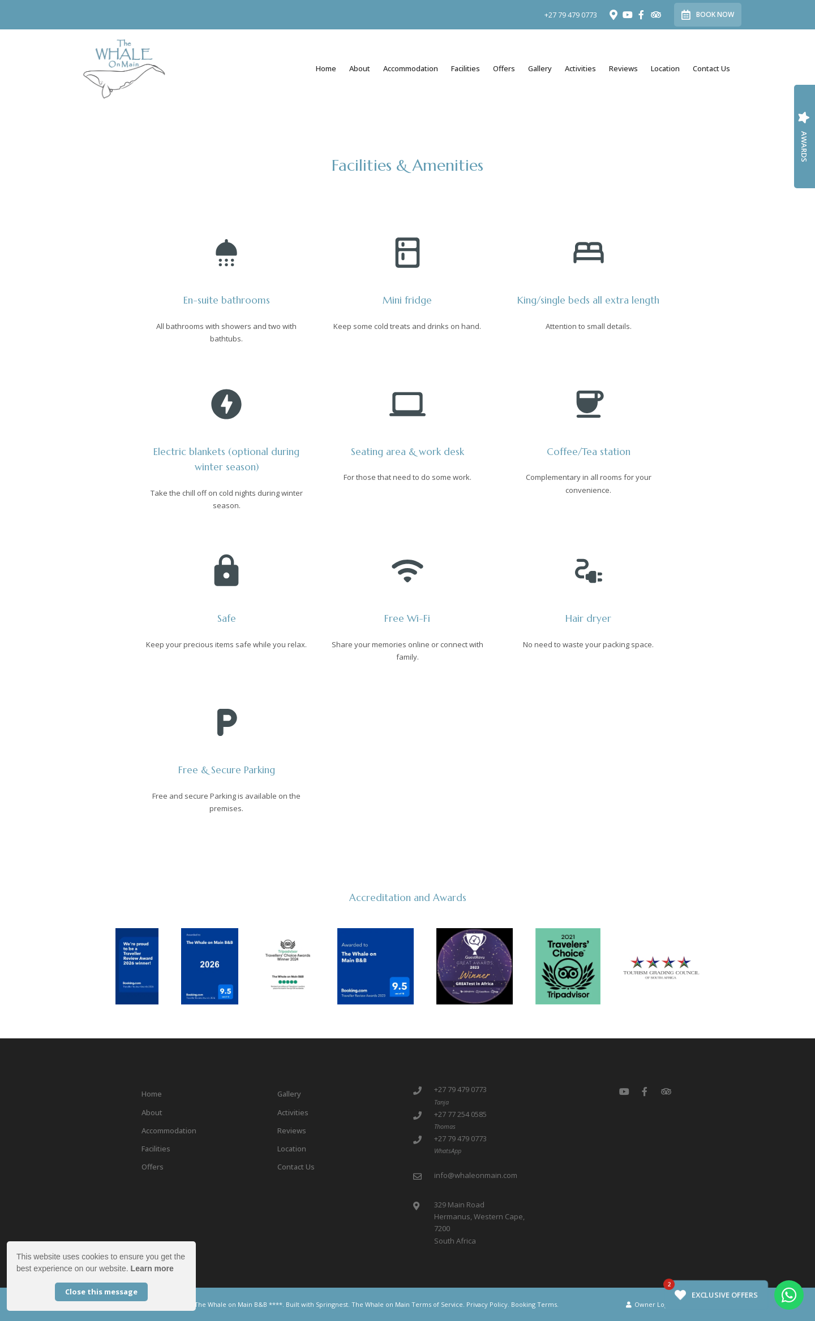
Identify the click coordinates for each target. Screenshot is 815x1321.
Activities (580, 68)
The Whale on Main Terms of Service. (408, 1304)
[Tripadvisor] (655, 14)
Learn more (152, 1268)
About (359, 68)
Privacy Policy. (487, 1304)
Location (665, 68)
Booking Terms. (535, 1304)
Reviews (623, 68)
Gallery (540, 68)
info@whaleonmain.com (475, 1175)
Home (326, 68)
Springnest (332, 1304)
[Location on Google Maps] (612, 14)
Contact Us (711, 68)
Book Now (707, 15)
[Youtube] (627, 14)
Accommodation (410, 68)
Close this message (101, 1292)
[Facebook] (641, 14)
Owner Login (650, 1304)
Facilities (465, 68)
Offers (504, 68)
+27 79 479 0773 (570, 15)
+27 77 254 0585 (460, 1114)
